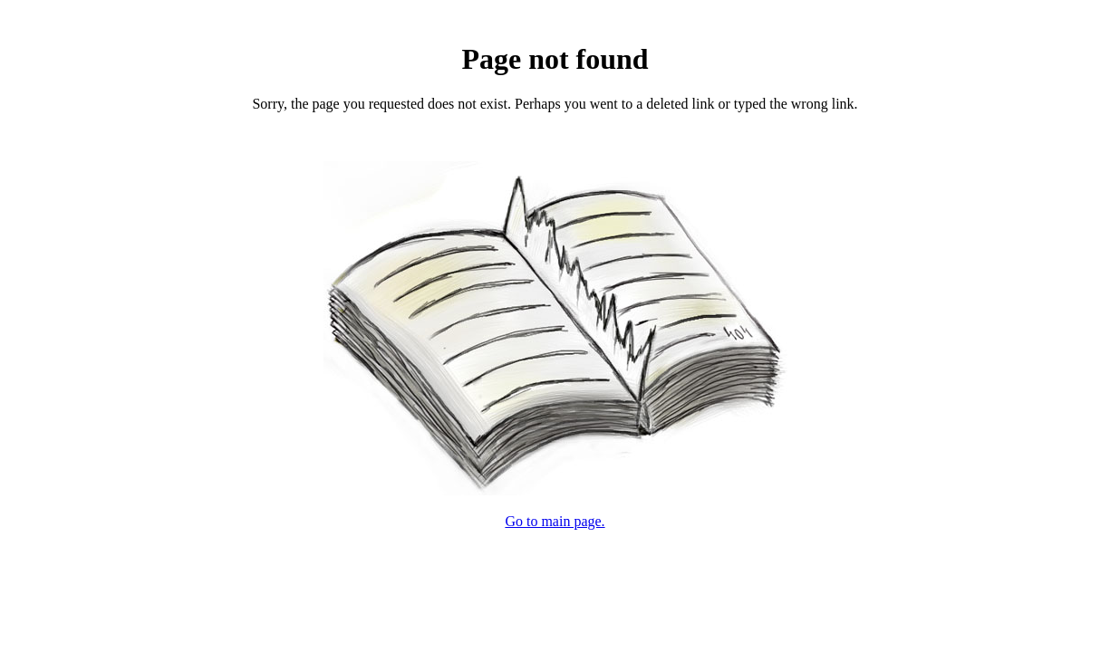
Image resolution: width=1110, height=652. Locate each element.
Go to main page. (554, 521)
